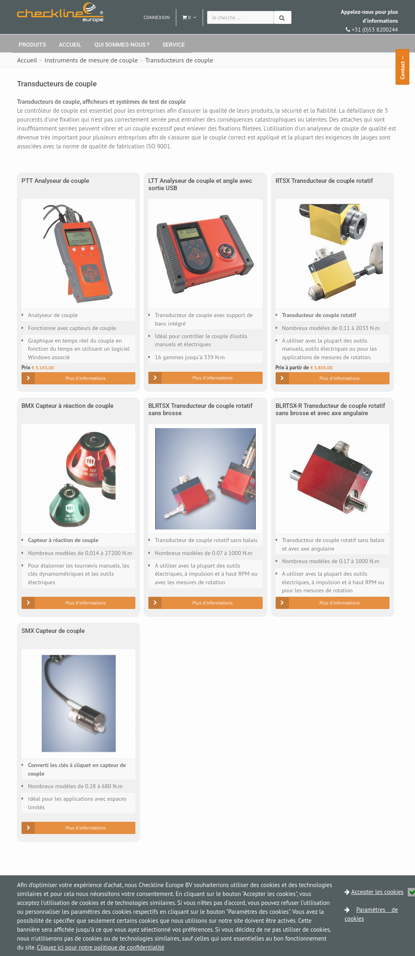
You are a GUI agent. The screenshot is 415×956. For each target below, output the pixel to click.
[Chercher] (282, 17)
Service (174, 44)
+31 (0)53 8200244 (369, 20)
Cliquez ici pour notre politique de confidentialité (100, 947)
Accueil (70, 44)
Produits (32, 44)
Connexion (156, 17)
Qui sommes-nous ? (122, 44)
